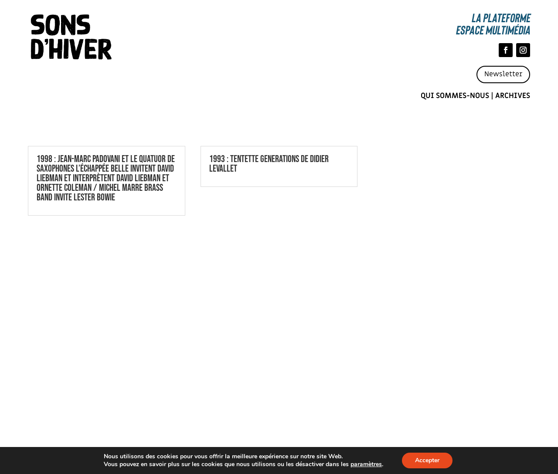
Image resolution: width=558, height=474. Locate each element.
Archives (512, 96)
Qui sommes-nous (455, 96)
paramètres (366, 464)
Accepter (427, 460)
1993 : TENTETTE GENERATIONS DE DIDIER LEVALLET (269, 164)
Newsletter (503, 74)
